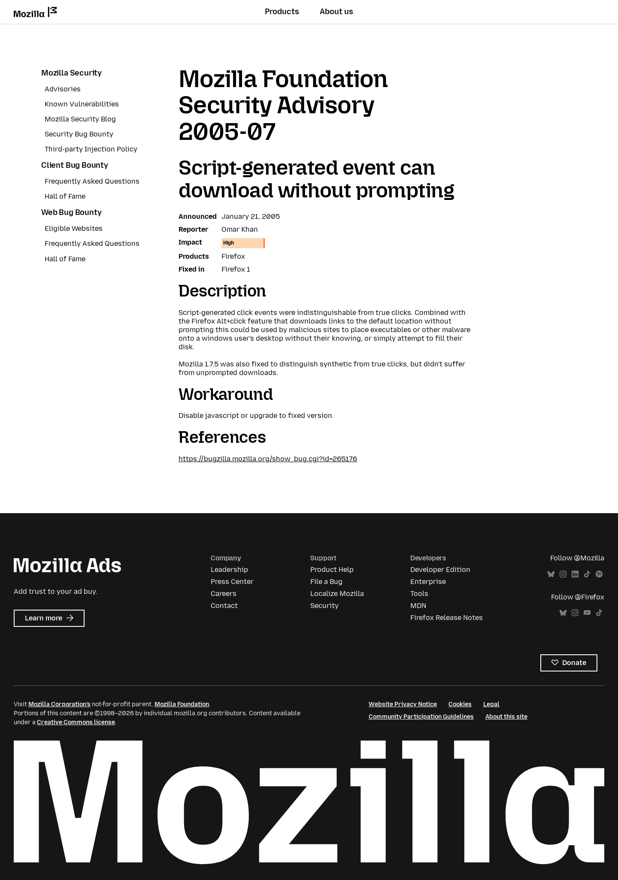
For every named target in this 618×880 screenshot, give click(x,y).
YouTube (587, 613)
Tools (419, 594)
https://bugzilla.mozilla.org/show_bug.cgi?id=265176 (268, 459)
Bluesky (551, 574)
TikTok (587, 574)
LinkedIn (575, 574)
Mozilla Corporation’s (59, 704)
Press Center (232, 582)
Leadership (229, 569)
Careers (223, 594)
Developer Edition (440, 569)
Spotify (599, 574)
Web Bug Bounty (71, 212)
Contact (224, 606)
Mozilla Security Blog (80, 119)
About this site (506, 716)
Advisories (63, 89)
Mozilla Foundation (181, 704)
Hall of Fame (65, 196)
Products (282, 11)
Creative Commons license (76, 722)
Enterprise (428, 582)
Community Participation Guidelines (421, 716)
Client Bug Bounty (74, 165)
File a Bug (326, 582)
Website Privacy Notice (403, 704)
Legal (491, 704)
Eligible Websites (74, 228)
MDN (418, 606)
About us (336, 11)
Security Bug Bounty (79, 134)
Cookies (460, 704)
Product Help (332, 569)
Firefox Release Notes (446, 618)
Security (324, 606)
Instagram (563, 574)
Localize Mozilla (337, 594)
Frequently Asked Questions (92, 181)
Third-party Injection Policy (91, 149)
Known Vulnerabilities (82, 104)
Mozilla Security (71, 73)
